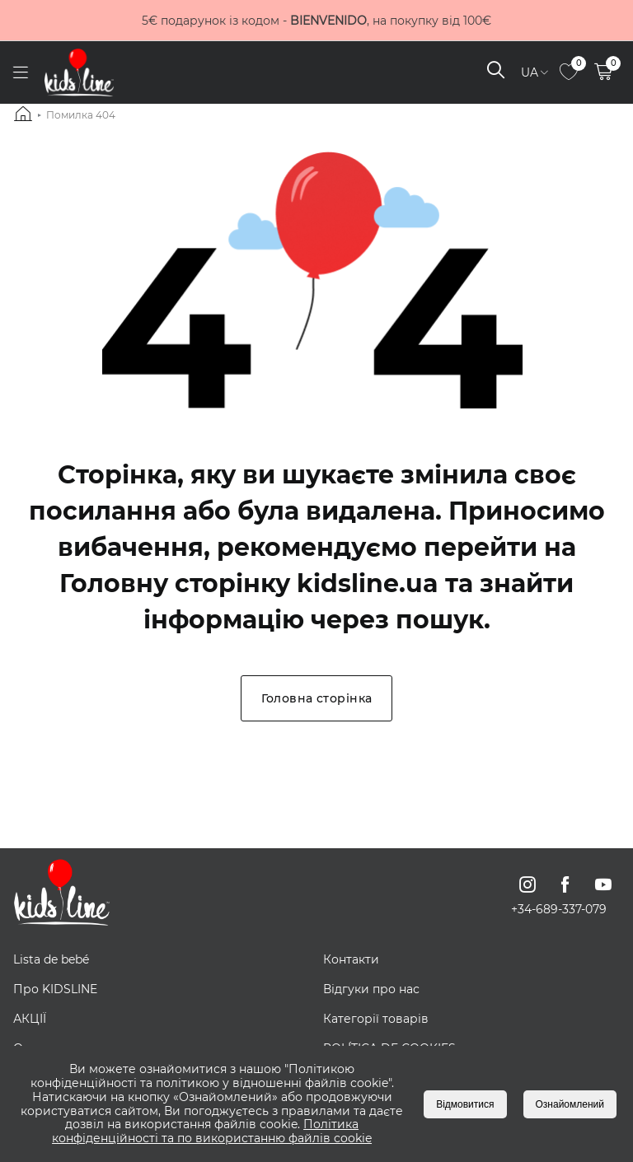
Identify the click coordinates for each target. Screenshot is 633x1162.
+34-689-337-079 (559, 909)
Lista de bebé (51, 959)
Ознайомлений (570, 1104)
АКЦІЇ (29, 1018)
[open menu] (20, 73)
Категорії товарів (376, 1018)
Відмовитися (465, 1104)
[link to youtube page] (603, 884)
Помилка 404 (80, 115)
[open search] (495, 72)
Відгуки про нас (371, 989)
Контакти (351, 959)
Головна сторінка (317, 698)
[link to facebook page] (565, 884)
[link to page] (569, 73)
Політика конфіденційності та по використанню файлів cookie (212, 1131)
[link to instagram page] (527, 884)
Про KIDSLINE (55, 989)
